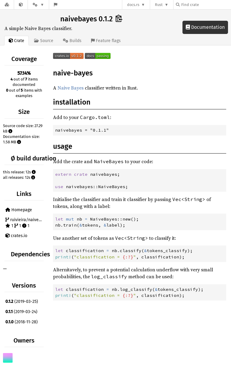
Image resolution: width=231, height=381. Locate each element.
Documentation (205, 27)
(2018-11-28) (21, 322)
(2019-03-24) (21, 311)
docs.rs (133, 4)
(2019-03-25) (21, 301)
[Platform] (38, 4)
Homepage (18, 209)
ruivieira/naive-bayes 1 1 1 (25, 222)
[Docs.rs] (7, 4)
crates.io (16, 235)
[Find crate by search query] (206, 4)
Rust (159, 4)
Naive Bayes (71, 87)
